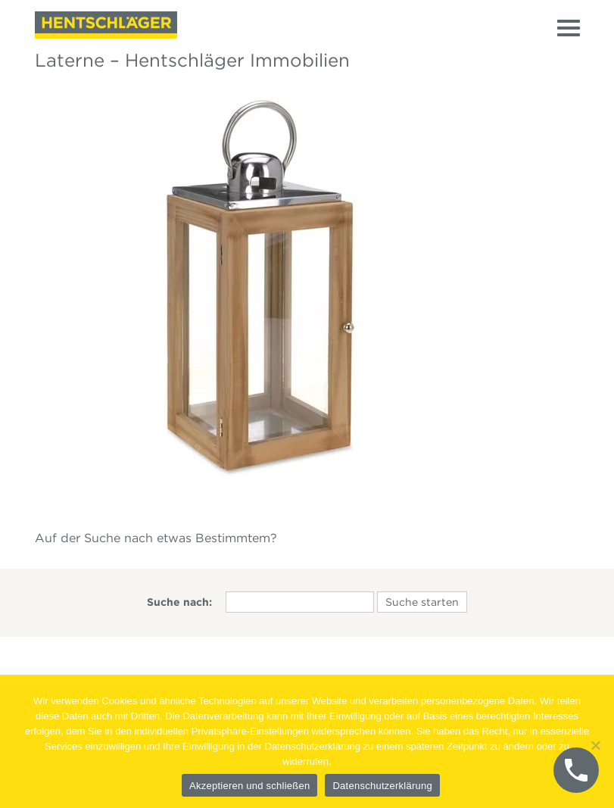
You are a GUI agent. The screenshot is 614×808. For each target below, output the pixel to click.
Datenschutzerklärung (382, 785)
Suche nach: (179, 602)
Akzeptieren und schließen (249, 785)
